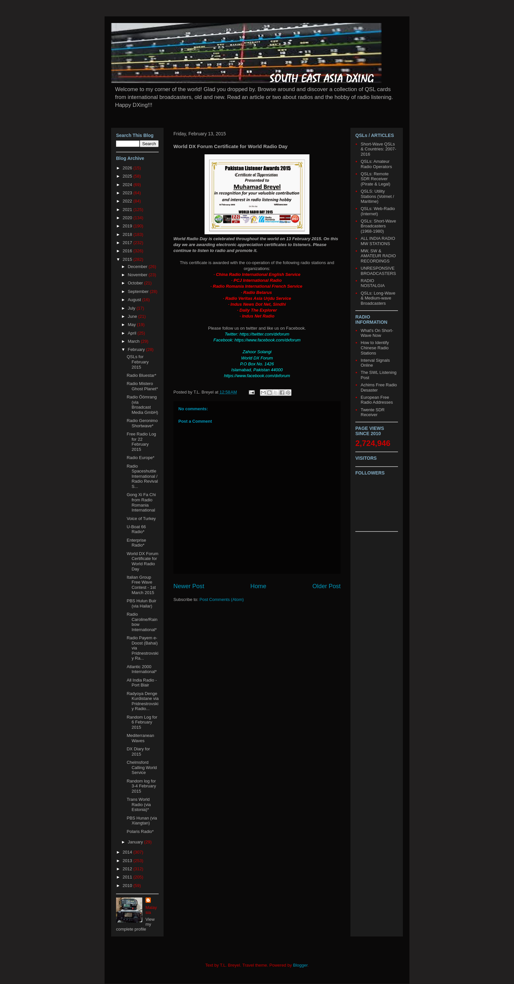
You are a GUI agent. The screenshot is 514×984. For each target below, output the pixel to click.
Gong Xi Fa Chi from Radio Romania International (141, 502)
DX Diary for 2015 (138, 751)
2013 (128, 860)
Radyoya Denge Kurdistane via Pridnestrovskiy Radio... (142, 701)
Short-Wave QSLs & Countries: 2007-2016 (378, 149)
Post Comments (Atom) (222, 599)
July (132, 308)
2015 (128, 259)
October (136, 282)
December (138, 266)
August (135, 299)
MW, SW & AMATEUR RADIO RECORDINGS (378, 255)
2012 (128, 868)
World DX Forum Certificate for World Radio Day (142, 561)
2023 (128, 192)
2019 (128, 225)
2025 (128, 176)
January (136, 841)
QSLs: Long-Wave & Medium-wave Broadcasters (378, 298)
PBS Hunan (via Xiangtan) (142, 821)
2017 (128, 242)
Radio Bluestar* (141, 375)
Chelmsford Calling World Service (142, 767)
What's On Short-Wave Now (377, 333)
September (139, 291)
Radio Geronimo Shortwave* (142, 423)
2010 (128, 885)
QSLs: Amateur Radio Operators (376, 164)
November (138, 274)
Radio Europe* (140, 457)
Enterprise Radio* (136, 543)
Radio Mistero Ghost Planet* (142, 386)
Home (258, 586)
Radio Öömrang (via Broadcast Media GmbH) (142, 405)
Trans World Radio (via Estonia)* (139, 804)
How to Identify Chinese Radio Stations (375, 347)
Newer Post (188, 586)
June (133, 316)
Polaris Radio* (140, 831)
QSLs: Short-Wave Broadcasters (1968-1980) (378, 226)
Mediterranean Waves (140, 738)
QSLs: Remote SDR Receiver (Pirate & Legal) (375, 178)
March (134, 341)
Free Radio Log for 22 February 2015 (141, 442)
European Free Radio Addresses (377, 400)
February (137, 349)
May (132, 324)
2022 (128, 201)
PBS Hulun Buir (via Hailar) (141, 603)
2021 (128, 209)
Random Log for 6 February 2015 (142, 722)
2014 (128, 852)
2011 (128, 877)
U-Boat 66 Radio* (136, 529)
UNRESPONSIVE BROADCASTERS (378, 271)
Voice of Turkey (141, 518)
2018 (128, 234)
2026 (128, 167)
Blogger (300, 965)
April (133, 333)
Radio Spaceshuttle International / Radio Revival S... (142, 476)
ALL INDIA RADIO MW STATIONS (378, 241)
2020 (128, 217)
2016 (128, 250)
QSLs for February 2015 (137, 361)
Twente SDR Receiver (373, 412)
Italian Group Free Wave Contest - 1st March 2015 (141, 585)
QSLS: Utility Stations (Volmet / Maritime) (377, 196)
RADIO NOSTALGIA (373, 283)
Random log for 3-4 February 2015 (141, 786)
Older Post (326, 586)
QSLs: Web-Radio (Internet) (378, 211)
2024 (128, 184)
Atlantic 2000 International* (142, 669)
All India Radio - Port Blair (142, 683)
